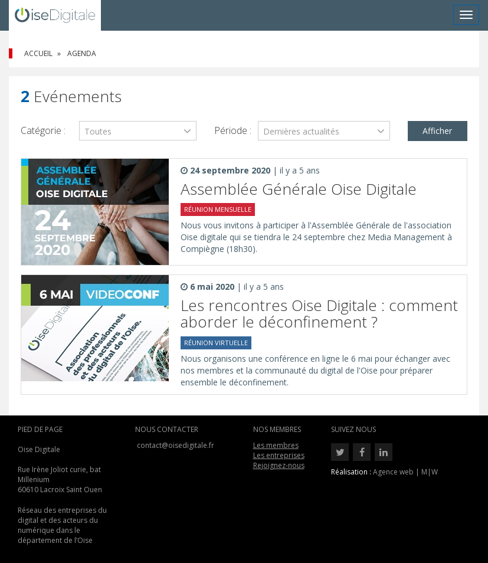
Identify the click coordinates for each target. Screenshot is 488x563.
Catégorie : (43, 130)
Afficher (437, 130)
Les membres (276, 445)
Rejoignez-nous (278, 465)
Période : (232, 130)
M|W (429, 472)
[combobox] (137, 130)
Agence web (393, 472)
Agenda (81, 53)
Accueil (38, 53)
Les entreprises (278, 455)
